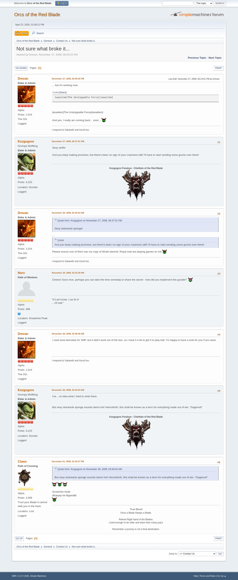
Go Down (21, 68)
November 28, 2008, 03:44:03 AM (68, 390)
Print (218, 68)
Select (63, 92)
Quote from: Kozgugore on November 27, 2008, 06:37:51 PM (89, 220)
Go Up (19, 538)
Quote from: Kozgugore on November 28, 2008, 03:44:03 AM (89, 469)
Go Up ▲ (221, 576)
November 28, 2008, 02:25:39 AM (68, 273)
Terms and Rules (207, 576)
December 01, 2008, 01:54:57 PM (68, 461)
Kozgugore (26, 141)
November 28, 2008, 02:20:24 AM (68, 213)
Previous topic (197, 57)
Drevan (23, 78)
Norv (21, 273)
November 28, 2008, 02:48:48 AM (68, 334)
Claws (22, 461)
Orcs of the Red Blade (37, 14)
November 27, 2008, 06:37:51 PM (68, 141)
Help (195, 576)
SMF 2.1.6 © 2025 (20, 576)
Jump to (173, 553)
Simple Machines (38, 576)
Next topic (215, 57)
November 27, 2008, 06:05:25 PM (68, 78)
